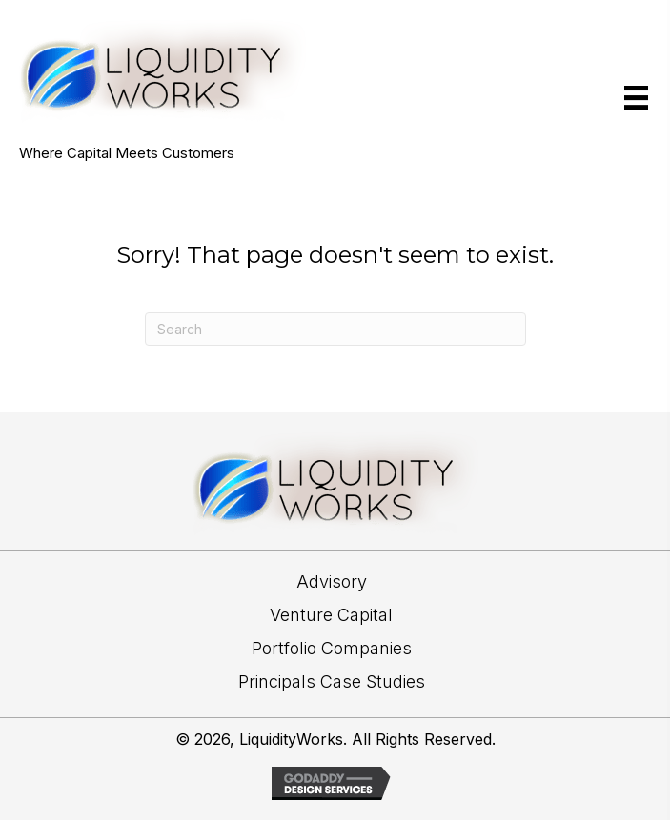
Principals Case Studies (331, 681)
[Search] (335, 329)
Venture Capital (331, 615)
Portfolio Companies (332, 648)
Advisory (331, 581)
